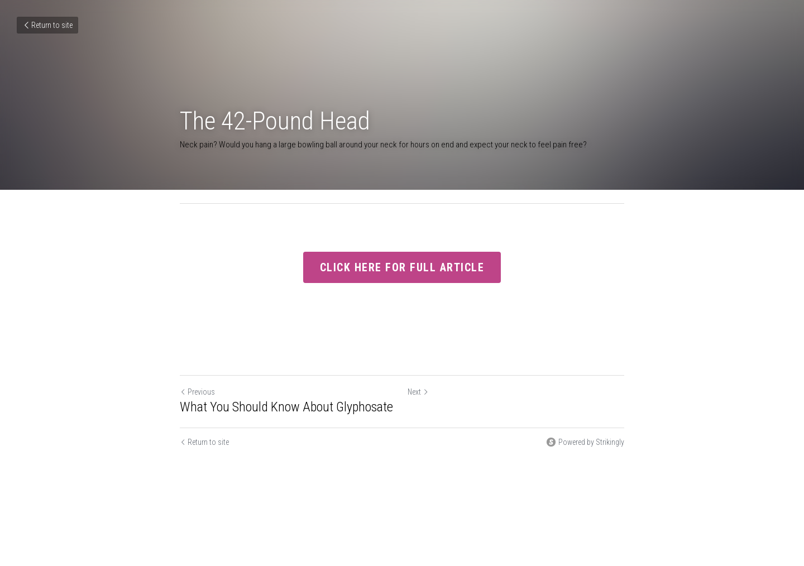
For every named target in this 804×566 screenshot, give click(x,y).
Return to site (47, 25)
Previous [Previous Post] (197, 391)
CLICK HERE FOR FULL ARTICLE (402, 267)
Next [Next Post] (418, 391)
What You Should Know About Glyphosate (286, 407)
